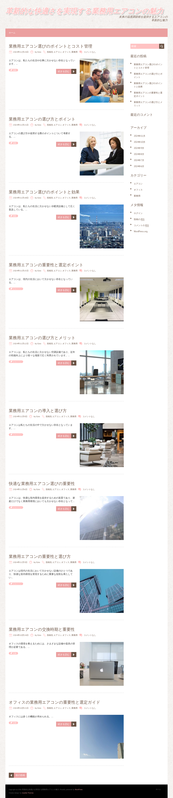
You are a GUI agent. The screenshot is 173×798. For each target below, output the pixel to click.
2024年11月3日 (20, 562)
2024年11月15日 (21, 270)
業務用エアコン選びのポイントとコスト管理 (50, 46)
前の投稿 (20, 775)
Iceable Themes (27, 793)
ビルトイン (17, 289)
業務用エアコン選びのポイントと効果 (44, 192)
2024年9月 (139, 148)
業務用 (74, 52)
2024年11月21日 (21, 125)
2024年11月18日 (21, 197)
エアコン (58, 52)
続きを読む (64, 71)
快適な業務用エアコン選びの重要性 (42, 483)
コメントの (141, 225)
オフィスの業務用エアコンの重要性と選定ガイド (54, 702)
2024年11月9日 (20, 416)
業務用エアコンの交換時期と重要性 (42, 629)
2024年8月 (139, 154)
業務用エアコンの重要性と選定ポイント (46, 264)
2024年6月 (139, 166)
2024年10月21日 (21, 708)
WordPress (78, 789)
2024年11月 (139, 135)
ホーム (12, 32)
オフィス (67, 52)
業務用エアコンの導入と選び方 (38, 410)
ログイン (138, 213)
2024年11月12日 (21, 343)
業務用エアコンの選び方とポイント (42, 119)
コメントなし (90, 52)
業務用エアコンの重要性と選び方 (40, 556)
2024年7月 (139, 160)
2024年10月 (139, 142)
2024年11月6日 (20, 489)
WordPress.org (140, 231)
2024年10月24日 (21, 635)
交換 (14, 653)
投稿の (139, 219)
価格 (14, 70)
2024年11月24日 (21, 52)
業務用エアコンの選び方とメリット (42, 337)
